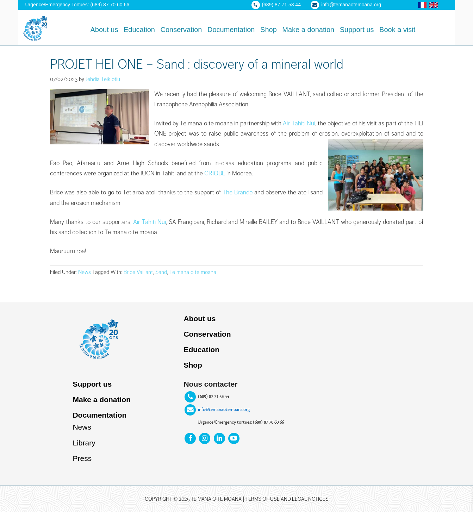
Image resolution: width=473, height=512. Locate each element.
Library (84, 443)
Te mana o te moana (192, 272)
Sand (161, 272)
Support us (92, 384)
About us (199, 318)
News (84, 272)
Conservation (207, 334)
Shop (192, 365)
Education (201, 349)
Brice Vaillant (138, 272)
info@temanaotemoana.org (224, 409)
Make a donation (102, 399)
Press (82, 458)
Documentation (99, 415)
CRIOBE (214, 173)
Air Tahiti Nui (149, 222)
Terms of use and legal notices (287, 499)
